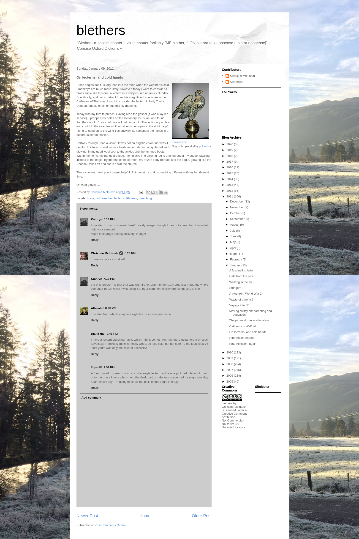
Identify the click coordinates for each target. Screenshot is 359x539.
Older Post (202, 516)
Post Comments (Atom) (110, 525)
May (233, 242)
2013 (230, 184)
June (233, 236)
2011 (230, 196)
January (236, 265)
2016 (230, 167)
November (237, 207)
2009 (230, 358)
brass (90, 198)
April (233, 248)
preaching (145, 198)
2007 (230, 370)
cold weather (104, 198)
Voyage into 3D (239, 305)
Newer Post (87, 516)
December (237, 201)
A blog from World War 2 (245, 293)
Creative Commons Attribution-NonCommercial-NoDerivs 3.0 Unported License (234, 420)
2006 (230, 375)
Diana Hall (98, 333)
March (234, 253)
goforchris (205, 146)
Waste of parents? (241, 299)
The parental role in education (249, 320)
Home (145, 516)
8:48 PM (110, 308)
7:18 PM (108, 278)
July (233, 230)
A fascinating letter (241, 270)
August (235, 224)
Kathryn (96, 219)
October (236, 213)
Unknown (236, 81)
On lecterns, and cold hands (247, 332)
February (236, 259)
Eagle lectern (180, 141)
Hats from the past (241, 276)
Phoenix (131, 198)
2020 (230, 144)
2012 (230, 190)
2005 (230, 381)
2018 (230, 156)
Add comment (91, 397)
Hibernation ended (241, 337)
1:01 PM (108, 367)
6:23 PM (108, 219)
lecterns (119, 198)
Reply (94, 239)
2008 (230, 364)
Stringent (235, 288)
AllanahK (97, 308)
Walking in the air (240, 282)
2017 (230, 161)
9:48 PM (112, 333)
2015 (230, 173)
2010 (230, 352)
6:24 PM (130, 253)
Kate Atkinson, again (242, 343)
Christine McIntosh (104, 253)
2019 (230, 150)
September (237, 219)
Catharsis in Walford (242, 326)
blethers (100, 30)
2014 (230, 179)
